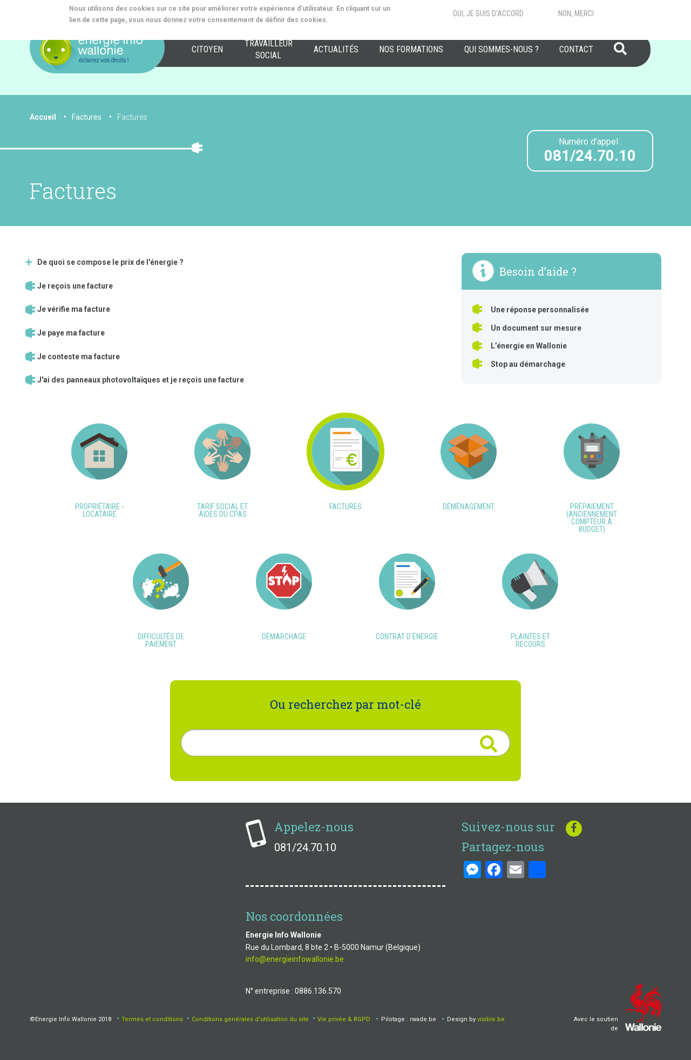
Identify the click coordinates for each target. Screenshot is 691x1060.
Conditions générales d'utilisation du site (250, 1019)
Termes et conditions (152, 1019)
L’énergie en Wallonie (529, 345)
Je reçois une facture (75, 286)
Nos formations (411, 49)
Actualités (336, 49)
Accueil (43, 117)
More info (112, 31)
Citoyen (207, 49)
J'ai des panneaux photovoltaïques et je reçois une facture (140, 379)
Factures (132, 117)
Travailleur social (269, 49)
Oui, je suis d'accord (488, 13)
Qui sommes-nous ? (501, 49)
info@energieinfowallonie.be (295, 959)
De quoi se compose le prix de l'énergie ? (110, 262)
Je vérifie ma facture (73, 309)
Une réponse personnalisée (540, 309)
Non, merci (576, 13)
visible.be (491, 1019)
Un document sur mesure (536, 328)
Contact (576, 49)
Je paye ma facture (71, 333)
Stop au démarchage (528, 364)
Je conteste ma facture (78, 356)
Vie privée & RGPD (343, 1019)
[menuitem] (207, 49)
